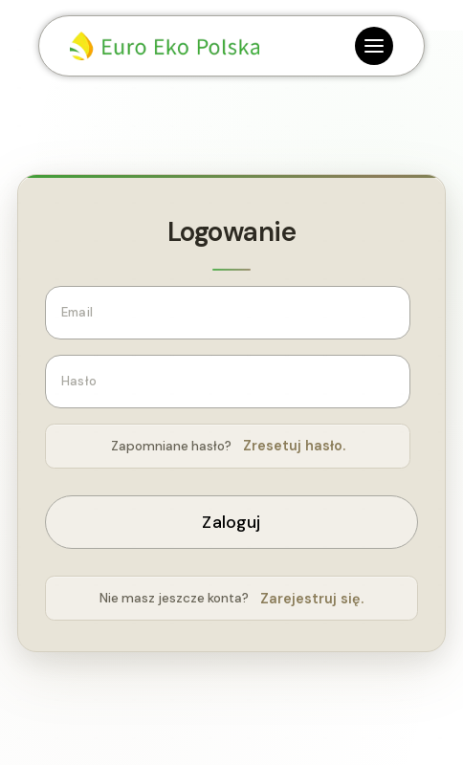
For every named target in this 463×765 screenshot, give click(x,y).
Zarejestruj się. (312, 598)
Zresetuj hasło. (294, 445)
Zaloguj (231, 522)
